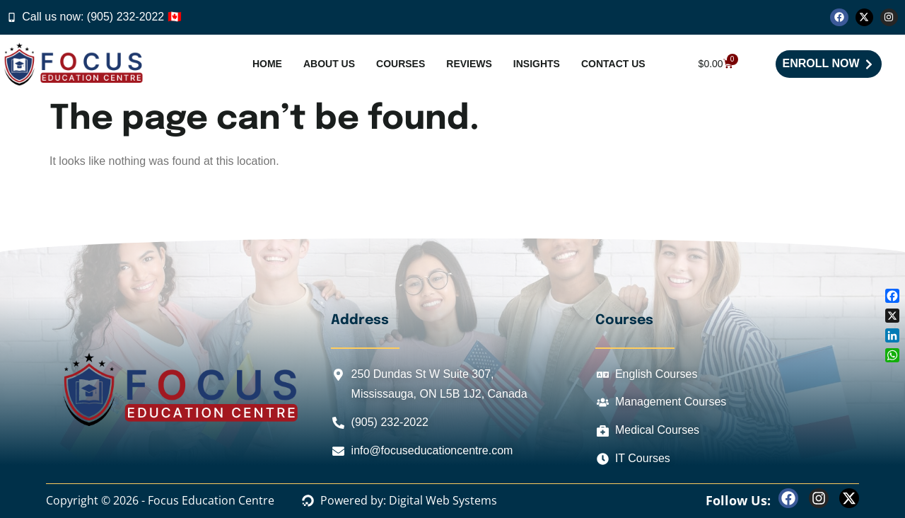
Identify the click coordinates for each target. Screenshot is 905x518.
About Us (329, 63)
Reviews (469, 63)
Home (267, 63)
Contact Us (613, 63)
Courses (400, 63)
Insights (536, 63)
